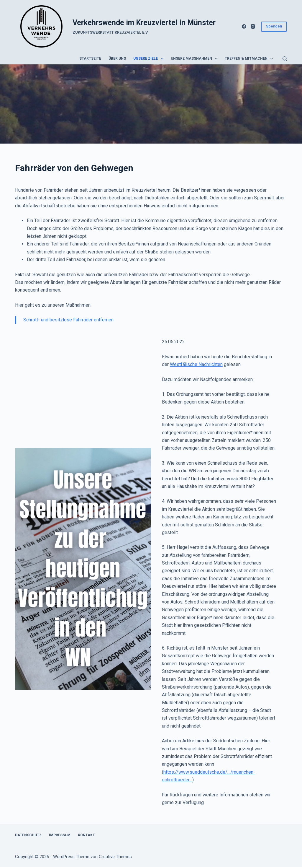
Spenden (274, 26)
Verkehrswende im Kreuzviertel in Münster (144, 22)
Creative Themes (115, 856)
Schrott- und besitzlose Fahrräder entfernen (68, 320)
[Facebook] (244, 26)
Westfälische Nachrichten (196, 364)
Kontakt (86, 835)
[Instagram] (253, 26)
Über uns (117, 58)
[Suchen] (285, 58)
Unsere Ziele (149, 58)
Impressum (59, 835)
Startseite (90, 58)
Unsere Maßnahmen (195, 58)
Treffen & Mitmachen (250, 58)
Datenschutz (28, 835)
